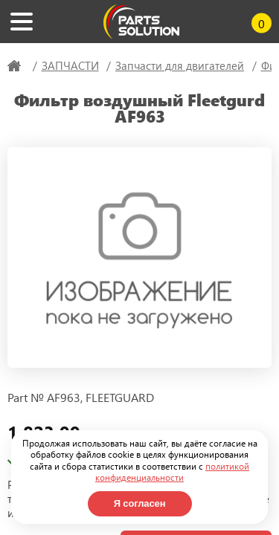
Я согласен (140, 503)
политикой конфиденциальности (172, 472)
